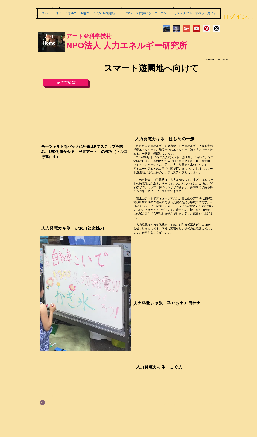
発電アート (87, 151)
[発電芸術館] (65, 82)
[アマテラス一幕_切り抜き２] (176, 28)
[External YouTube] (84, 116)
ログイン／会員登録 (238, 16)
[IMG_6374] (166, 28)
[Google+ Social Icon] (186, 28)
